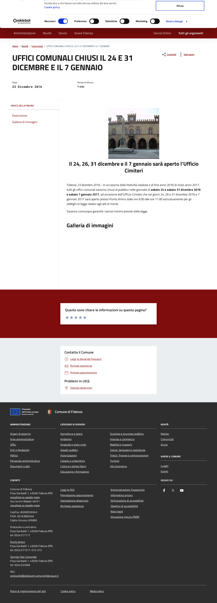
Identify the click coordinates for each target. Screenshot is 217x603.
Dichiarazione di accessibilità (127, 501)
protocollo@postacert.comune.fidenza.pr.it (34, 576)
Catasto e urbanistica (72, 461)
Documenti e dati (20, 466)
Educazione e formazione (74, 472)
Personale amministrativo (25, 461)
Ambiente (66, 439)
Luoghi (165, 466)
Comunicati (167, 439)
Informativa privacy (122, 495)
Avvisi (164, 445)
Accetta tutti (180, 9)
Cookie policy (52, 33)
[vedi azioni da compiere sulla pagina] (186, 54)
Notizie (165, 434)
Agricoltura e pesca (71, 434)
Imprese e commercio (122, 439)
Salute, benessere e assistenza (127, 450)
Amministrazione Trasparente (128, 490)
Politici (14, 455)
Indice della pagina (33, 106)
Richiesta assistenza (72, 506)
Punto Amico (17, 542)
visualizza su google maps (25, 497)
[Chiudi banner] (212, 5)
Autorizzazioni (68, 455)
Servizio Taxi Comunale (23, 557)
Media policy (97, 591)
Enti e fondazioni (19, 450)
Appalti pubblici (69, 450)
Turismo (114, 461)
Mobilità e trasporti (121, 445)
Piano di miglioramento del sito (28, 591)
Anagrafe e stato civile (73, 445)
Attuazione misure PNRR (125, 517)
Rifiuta (180, 31)
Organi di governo (20, 434)
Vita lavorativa (118, 466)
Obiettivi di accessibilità (124, 506)
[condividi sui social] (169, 54)
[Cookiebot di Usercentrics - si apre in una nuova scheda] (22, 46)
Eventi (164, 471)
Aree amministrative (22, 439)
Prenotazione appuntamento (76, 495)
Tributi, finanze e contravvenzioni (129, 455)
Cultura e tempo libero (73, 466)
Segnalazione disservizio (74, 501)
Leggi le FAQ (67, 490)
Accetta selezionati (180, 20)
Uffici (13, 445)
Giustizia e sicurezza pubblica (127, 434)
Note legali (117, 511)
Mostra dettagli (174, 47)
